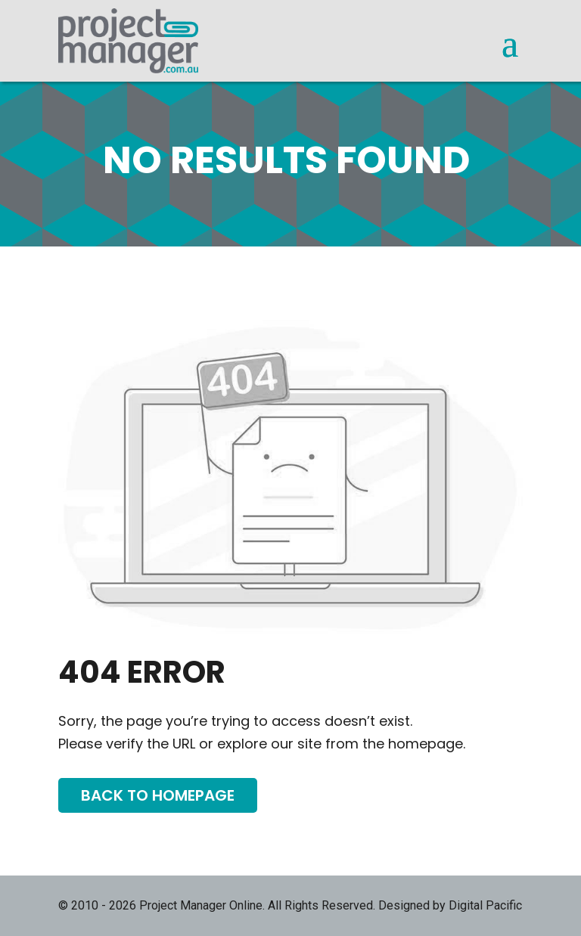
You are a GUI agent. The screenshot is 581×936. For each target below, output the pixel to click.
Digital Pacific (485, 905)
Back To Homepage (158, 795)
